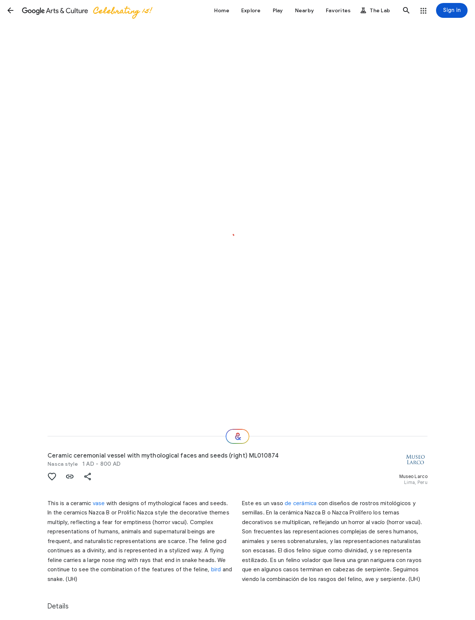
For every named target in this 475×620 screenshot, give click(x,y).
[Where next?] (237, 436)
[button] (10, 10)
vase (99, 503)
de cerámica (301, 503)
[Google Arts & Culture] (86, 10)
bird (216, 569)
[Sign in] (452, 10)
